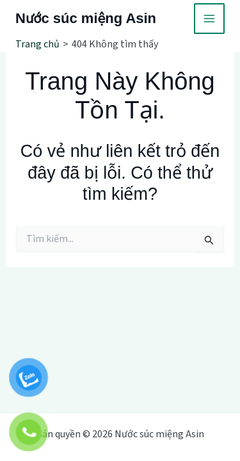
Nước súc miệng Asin (85, 18)
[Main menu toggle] (209, 18)
